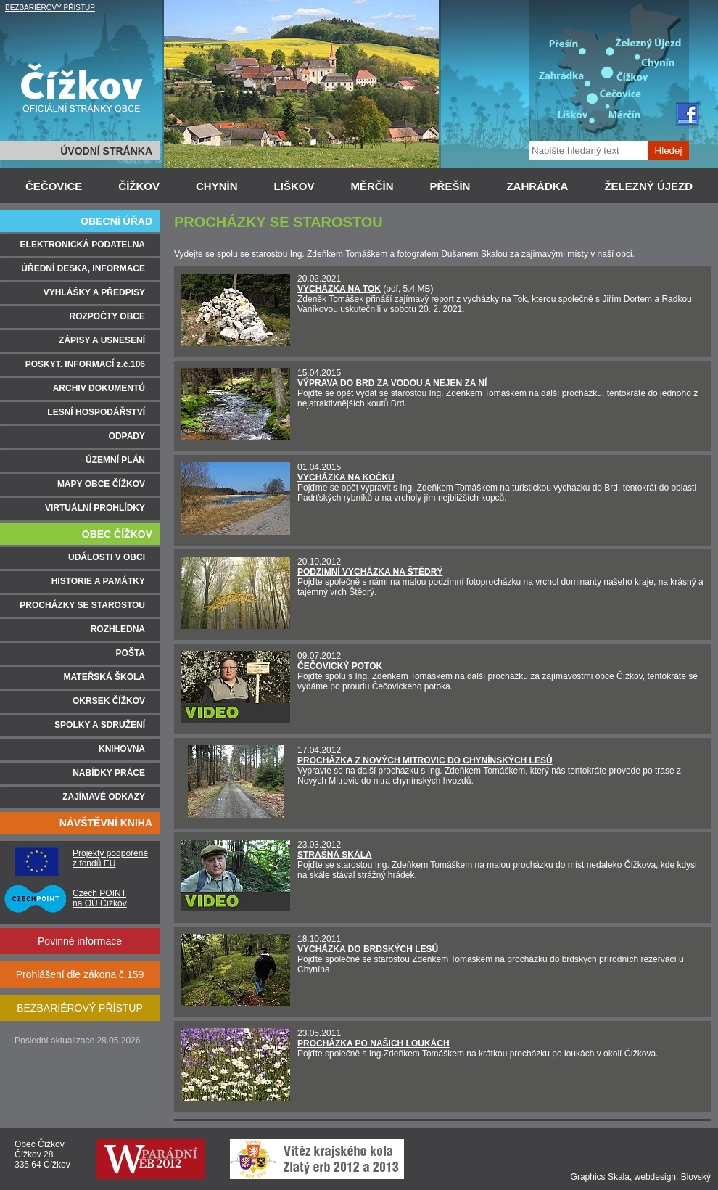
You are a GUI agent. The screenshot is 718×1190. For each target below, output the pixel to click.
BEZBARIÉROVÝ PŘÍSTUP (50, 8)
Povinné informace (80, 941)
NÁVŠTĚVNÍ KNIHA (105, 823)
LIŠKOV (294, 186)
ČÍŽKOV (139, 186)
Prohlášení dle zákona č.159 (80, 974)
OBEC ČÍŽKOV (117, 534)
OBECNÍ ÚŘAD (116, 221)
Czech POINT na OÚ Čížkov (100, 898)
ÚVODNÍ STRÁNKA (106, 151)
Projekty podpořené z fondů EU (110, 858)
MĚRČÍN (371, 186)
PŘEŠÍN (450, 186)
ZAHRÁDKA (537, 186)
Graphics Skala (600, 1177)
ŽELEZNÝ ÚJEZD (648, 186)
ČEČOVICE (53, 186)
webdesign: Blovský (673, 1177)
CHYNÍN (217, 186)
